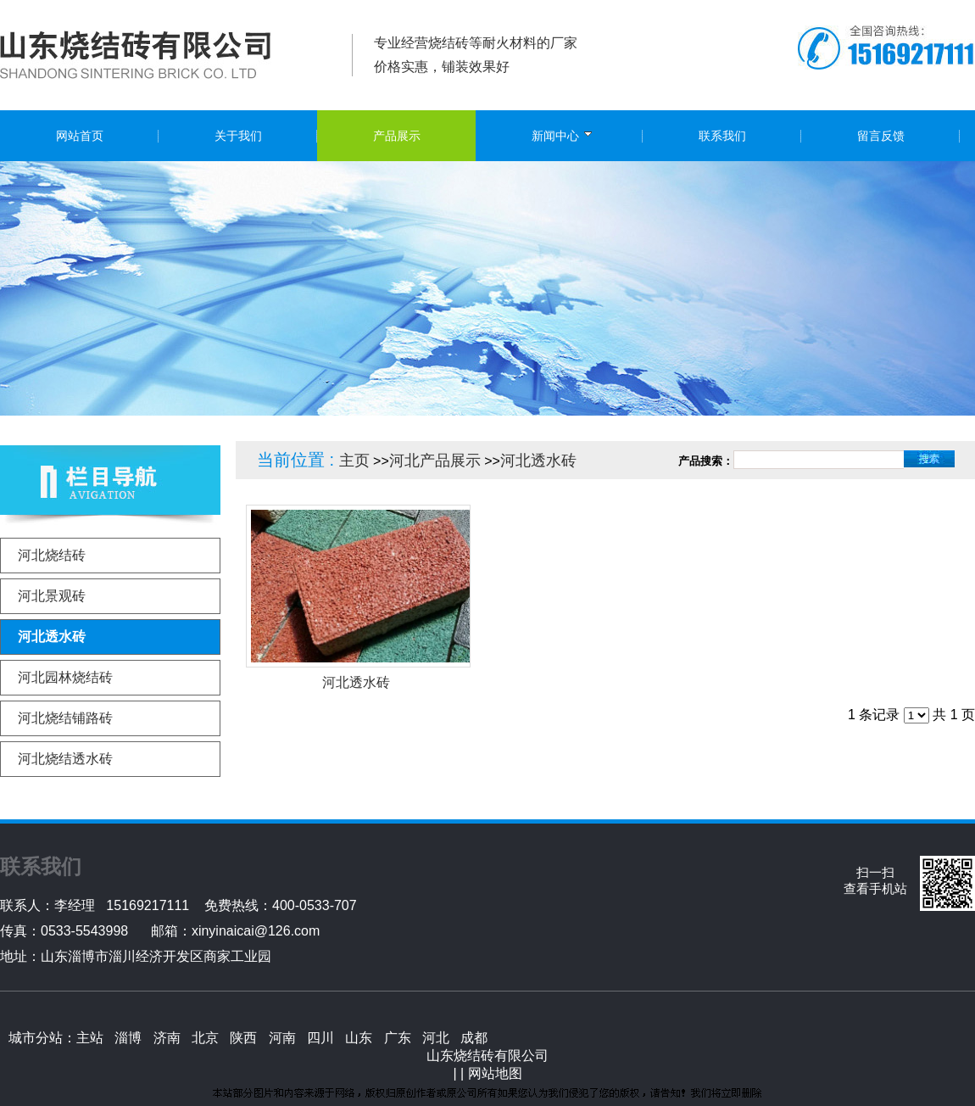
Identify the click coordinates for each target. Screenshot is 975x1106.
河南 (282, 1038)
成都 (474, 1038)
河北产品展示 (435, 460)
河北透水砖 (538, 460)
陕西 (243, 1038)
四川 (320, 1038)
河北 (435, 1038)
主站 (89, 1038)
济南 (167, 1038)
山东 (358, 1038)
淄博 (128, 1038)
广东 (397, 1038)
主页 (354, 460)
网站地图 (495, 1073)
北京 (205, 1038)
